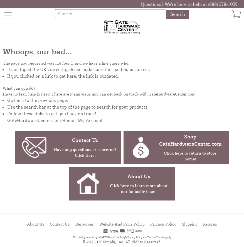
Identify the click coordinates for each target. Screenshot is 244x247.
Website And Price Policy (122, 224)
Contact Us (60, 224)
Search (177, 14)
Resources (84, 224)
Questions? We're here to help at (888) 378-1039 (189, 4)
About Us (35, 224)
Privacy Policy (163, 224)
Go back (15, 100)
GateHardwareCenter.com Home (40, 120)
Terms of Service (156, 237)
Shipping (190, 224)
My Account (90, 120)
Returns (210, 224)
